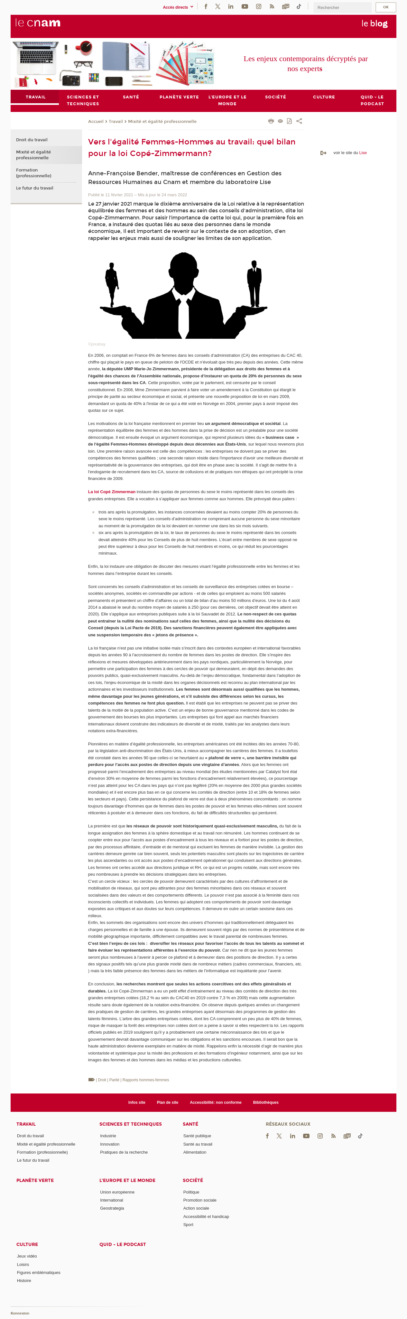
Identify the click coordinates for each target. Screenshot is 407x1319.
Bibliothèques (266, 1102)
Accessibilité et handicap (206, 1216)
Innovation (109, 1144)
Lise (363, 152)
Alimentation (195, 1152)
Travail (116, 121)
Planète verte (35, 1180)
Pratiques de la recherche (124, 1152)
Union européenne (117, 1192)
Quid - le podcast (122, 1244)
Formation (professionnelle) (33, 173)
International (111, 1200)
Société (193, 1180)
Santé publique (197, 1135)
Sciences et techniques (130, 1124)
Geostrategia (112, 1208)
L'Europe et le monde (127, 1180)
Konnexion (20, 1313)
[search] (343, 7)
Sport (188, 1224)
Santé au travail (197, 1144)
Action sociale (196, 1208)
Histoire (24, 1280)
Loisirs (23, 1264)
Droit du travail (32, 140)
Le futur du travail (34, 188)
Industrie (108, 1135)
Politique (191, 1192)
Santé (190, 1124)
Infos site (136, 1102)
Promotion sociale (200, 1200)
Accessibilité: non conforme (216, 1102)
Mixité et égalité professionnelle (162, 121)
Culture (27, 1244)
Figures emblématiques (38, 1272)
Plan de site (168, 1102)
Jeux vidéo (27, 1256)
